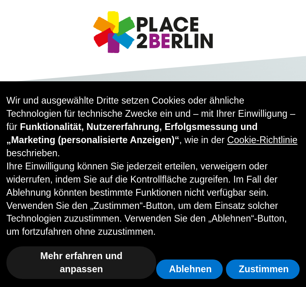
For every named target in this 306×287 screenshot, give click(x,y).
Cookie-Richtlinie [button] (262, 140)
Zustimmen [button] (263, 269)
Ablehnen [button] (190, 269)
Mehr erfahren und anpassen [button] (81, 262)
